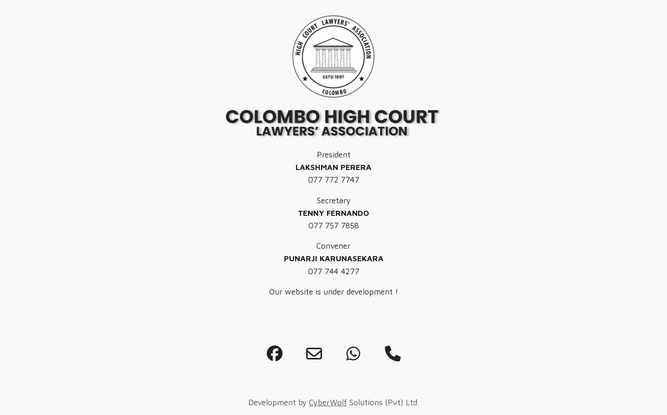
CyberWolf (328, 402)
